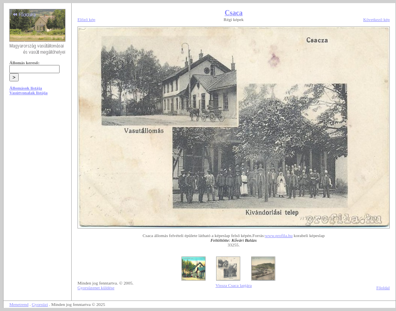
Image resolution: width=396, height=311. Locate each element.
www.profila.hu (278, 235)
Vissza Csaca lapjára (233, 285)
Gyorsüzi (40, 304)
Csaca (234, 13)
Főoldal (383, 287)
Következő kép (376, 19)
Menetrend (18, 304)
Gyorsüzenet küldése (95, 287)
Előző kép (86, 19)
